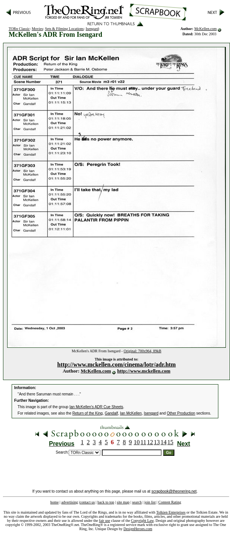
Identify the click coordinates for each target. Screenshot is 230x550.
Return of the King (88, 413)
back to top (105, 502)
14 (163, 442)
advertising (69, 502)
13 (157, 442)
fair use (104, 520)
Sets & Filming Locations (64, 29)
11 (143, 442)
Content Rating (169, 502)
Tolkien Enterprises (171, 512)
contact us (87, 502)
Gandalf (111, 413)
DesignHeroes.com (138, 529)
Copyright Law (142, 520)
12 (150, 442)
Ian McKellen (131, 413)
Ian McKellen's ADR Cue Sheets (96, 407)
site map (123, 502)
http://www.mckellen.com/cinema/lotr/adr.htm (116, 364)
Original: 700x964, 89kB (142, 351)
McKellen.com (205, 29)
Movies (37, 29)
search (137, 502)
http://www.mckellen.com (144, 371)
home (54, 502)
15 (170, 442)
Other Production (181, 413)
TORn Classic (19, 29)
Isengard (92, 29)
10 (137, 442)
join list (150, 502)
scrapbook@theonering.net (174, 491)
